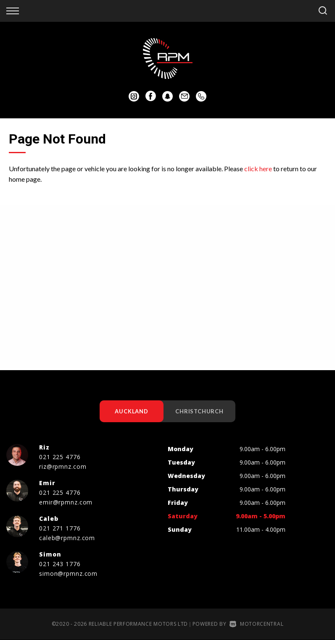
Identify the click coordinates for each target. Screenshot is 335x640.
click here (258, 168)
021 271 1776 (60, 528)
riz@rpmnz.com (62, 466)
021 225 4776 (60, 457)
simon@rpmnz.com (68, 573)
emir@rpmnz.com (65, 502)
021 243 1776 (60, 564)
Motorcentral (256, 623)
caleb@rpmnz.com (67, 538)
